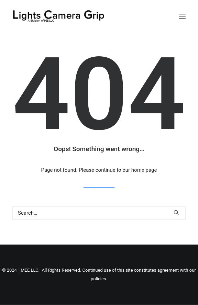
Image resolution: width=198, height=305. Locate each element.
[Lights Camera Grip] (58, 16)
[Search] (99, 213)
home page (144, 170)
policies (98, 279)
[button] (182, 16)
